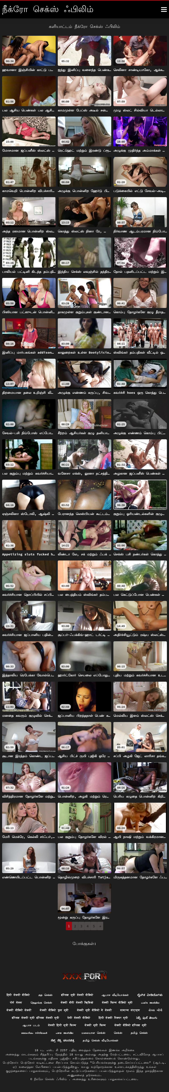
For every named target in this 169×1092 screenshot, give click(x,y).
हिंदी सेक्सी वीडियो (31, 986)
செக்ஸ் (85, 1033)
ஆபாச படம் (137, 1017)
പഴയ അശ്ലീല (28, 1033)
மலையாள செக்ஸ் (59, 1033)
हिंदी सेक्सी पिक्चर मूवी (72, 1017)
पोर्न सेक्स (64, 994)
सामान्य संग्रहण (66, 1009)
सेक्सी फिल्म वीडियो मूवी (32, 1001)
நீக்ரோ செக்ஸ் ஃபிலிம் (51, 1079)
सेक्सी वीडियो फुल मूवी (138, 1001)
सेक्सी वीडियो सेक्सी (99, 1001)
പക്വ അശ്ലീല (68, 1001)
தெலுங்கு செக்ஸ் (90, 994)
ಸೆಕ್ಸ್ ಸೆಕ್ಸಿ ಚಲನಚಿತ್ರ (137, 1033)
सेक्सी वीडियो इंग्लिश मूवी (102, 1025)
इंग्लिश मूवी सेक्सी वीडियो (95, 986)
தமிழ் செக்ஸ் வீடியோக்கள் (84, 1040)
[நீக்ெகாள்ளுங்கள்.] (164, 9)
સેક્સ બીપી (93, 1009)
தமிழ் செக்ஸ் (107, 1033)
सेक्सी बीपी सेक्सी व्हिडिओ (129, 994)
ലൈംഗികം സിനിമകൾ (142, 1025)
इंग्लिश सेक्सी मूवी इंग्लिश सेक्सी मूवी (134, 1009)
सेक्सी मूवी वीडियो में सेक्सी (28, 1009)
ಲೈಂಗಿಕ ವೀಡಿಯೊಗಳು (35, 994)
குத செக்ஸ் (61, 986)
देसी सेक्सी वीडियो (35, 1017)
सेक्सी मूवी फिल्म (64, 1025)
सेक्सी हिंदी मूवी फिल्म (28, 1025)
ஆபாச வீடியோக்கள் (135, 986)
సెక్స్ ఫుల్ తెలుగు (108, 1017)
